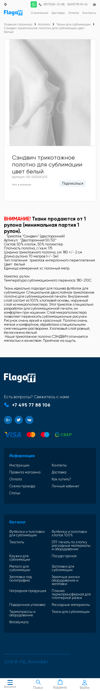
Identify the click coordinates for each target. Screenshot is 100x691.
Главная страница (18, 24)
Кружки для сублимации (19, 557)
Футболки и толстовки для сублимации (27, 533)
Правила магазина (25, 472)
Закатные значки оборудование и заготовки (66, 580)
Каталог (10, 685)
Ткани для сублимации (73, 24)
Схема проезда (22, 486)
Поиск (38, 684)
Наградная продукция (27, 591)
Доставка (59, 472)
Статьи (14, 493)
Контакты (59, 465)
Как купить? (61, 479)
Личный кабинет (65, 486)
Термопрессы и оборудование (22, 613)
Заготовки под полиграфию (20, 578)
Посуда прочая (64, 556)
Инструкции (19, 465)
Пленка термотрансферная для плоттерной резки (71, 594)
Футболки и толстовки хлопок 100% (69, 533)
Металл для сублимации (19, 568)
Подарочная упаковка (27, 604)
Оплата (15, 479)
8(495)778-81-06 (77, 4)
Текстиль (16, 542)
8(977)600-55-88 (54, 4)
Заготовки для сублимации (63, 568)
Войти (84, 685)
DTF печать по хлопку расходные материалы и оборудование (71, 545)
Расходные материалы (71, 604)
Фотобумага (19, 622)
